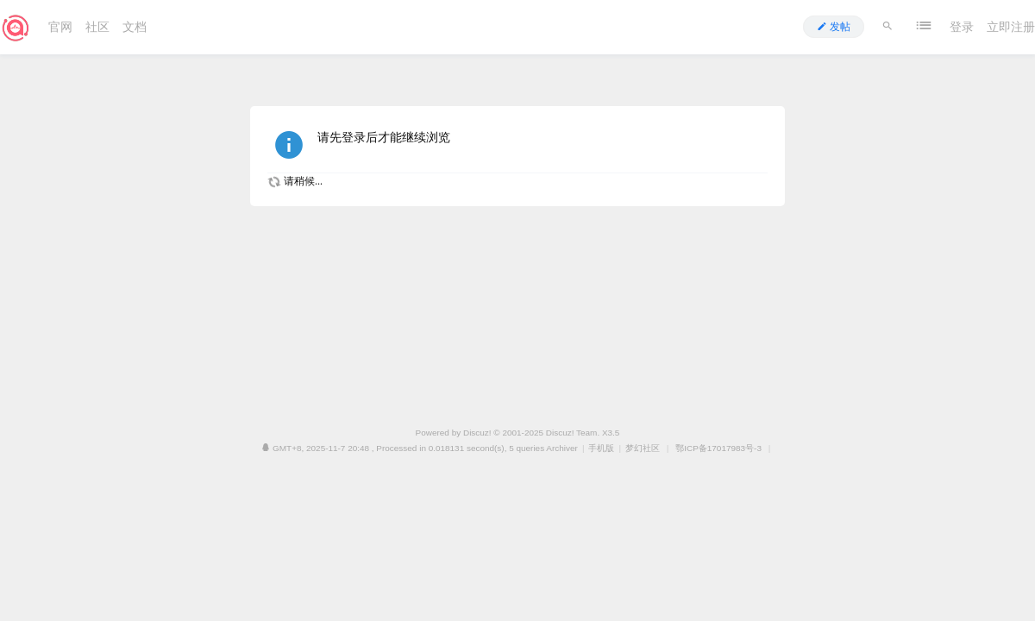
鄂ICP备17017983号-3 (718, 448)
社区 (97, 27)
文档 (134, 27)
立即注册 (1011, 27)
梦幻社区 (642, 448)
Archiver (562, 448)
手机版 (601, 448)
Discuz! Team (572, 432)
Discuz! (477, 432)
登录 (962, 27)
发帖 (833, 27)
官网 (60, 27)
